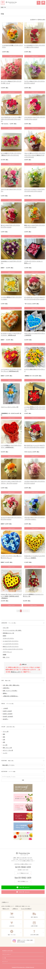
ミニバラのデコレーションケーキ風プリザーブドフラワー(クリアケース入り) (11, 119)
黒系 (4, 737)
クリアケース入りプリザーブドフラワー (13, 649)
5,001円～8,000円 (7, 711)
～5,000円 (5, 708)
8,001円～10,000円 (7, 714)
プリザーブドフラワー (8, 638)
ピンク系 (5, 745)
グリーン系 (5, 731)
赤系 (4, 742)
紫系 (4, 734)
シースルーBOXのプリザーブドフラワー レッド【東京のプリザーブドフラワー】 (34, 409)
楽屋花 (4, 635)
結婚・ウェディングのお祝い (10, 690)
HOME (2, 7)
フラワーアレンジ (7, 652)
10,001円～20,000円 (8, 716)
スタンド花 (5, 627)
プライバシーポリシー (6, 954)
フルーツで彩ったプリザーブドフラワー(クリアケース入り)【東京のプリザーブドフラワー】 (34, 155)
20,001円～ (5, 719)
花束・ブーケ (6, 657)
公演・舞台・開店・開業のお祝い (11, 685)
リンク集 (4, 958)
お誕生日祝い (6, 688)
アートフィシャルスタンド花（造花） (12, 630)
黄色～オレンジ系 (7, 747)
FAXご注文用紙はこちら (23, 881)
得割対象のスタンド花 (8, 633)
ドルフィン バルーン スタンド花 (9, 407)
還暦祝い (5, 693)
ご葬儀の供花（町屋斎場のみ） (10, 696)
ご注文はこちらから (12, 56)
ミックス (5, 753)
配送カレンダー (16, 672)
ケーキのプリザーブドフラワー (10, 641)
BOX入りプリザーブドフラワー (11, 646)
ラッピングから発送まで (26, 908)
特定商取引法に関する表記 (7, 950)
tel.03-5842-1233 (38, 3)
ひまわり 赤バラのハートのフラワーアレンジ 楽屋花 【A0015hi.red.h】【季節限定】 (11, 596)
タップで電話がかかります (23, 873)
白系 (4, 739)
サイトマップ (4, 961)
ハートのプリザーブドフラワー (10, 644)
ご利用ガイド (15, 908)
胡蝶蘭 (4, 654)
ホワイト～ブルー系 (8, 750)
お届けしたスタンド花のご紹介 (25, 941)
